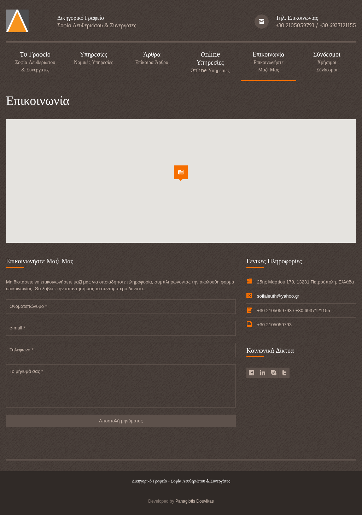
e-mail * (17, 327)
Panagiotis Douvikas (194, 501)
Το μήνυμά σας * (26, 371)
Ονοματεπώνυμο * (28, 306)
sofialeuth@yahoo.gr (278, 296)
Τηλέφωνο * (22, 349)
